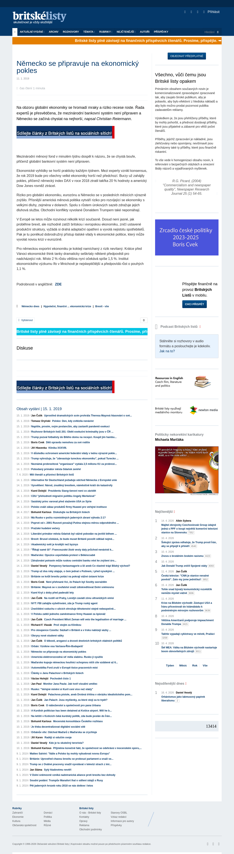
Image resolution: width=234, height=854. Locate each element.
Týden (170, 665)
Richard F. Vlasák (41, 624)
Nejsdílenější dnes (169, 683)
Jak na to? (167, 351)
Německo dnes (30, 306)
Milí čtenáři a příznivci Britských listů (52, 474)
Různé (47, 825)
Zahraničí (17, 812)
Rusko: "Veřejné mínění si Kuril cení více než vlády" (62, 689)
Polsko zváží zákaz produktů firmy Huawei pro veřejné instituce (69, 506)
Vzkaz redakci (118, 816)
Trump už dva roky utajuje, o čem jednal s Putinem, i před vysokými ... (73, 571)
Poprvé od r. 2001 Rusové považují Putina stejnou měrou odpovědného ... (75, 522)
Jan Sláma (36, 769)
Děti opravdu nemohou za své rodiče (68, 442)
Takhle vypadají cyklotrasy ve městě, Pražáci (188, 636)
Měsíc (183, 665)
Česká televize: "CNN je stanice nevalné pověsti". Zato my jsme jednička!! (185, 577)
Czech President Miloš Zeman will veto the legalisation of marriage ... (85, 619)
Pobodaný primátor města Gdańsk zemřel (56, 469)
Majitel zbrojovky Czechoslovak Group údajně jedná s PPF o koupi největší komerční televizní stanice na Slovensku (189, 529)
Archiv (53, 31)
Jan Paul (36, 683)
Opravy (83, 821)
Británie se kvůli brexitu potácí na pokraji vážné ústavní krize (67, 576)
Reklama (84, 825)
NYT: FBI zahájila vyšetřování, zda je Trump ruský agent (64, 603)
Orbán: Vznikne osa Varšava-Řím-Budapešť (57, 646)
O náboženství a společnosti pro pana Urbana (73, 705)
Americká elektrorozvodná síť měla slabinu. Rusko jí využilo (67, 657)
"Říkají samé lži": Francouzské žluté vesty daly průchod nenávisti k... (72, 549)
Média (47, 821)
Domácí (48, 812)
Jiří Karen (37, 737)
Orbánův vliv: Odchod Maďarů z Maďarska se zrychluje (64, 732)
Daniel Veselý (39, 565)
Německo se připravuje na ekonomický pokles (58, 651)
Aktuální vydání (32, 31)
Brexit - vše (102, 306)
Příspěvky (161, 31)
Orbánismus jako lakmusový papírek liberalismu (183, 698)
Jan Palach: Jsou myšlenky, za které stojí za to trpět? (76, 699)
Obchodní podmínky (90, 829)
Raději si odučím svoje (58, 737)
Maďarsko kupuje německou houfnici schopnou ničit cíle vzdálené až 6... (74, 662)
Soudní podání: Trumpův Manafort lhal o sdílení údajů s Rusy (66, 780)
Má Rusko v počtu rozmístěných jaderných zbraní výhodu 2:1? (68, 517)
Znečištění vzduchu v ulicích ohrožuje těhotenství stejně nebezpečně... (73, 608)
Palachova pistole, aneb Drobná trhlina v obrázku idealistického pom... (90, 694)
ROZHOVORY (71, 31)
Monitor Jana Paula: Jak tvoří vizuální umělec (70, 683)
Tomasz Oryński (40, 421)
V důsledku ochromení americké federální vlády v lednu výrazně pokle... (74, 453)
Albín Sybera (183, 520)
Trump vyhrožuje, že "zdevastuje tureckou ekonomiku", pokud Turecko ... (74, 458)
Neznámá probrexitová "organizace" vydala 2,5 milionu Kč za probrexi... (74, 464)
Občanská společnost (24, 825)
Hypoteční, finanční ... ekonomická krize (67, 306)
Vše (205, 665)
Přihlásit (211, 12)
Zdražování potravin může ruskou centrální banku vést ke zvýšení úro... (73, 560)
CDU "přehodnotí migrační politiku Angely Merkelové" (63, 496)
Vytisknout (25, 320)
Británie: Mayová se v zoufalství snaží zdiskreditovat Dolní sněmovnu (72, 587)
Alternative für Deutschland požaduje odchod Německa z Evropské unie (74, 480)
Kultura (16, 821)
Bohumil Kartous (41, 512)
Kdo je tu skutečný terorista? (66, 742)
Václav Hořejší (39, 678)
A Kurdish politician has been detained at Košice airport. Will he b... (71, 710)
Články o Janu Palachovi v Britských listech (57, 673)
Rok (194, 665)
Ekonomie (17, 816)
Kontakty (84, 816)
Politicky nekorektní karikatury (179, 437)
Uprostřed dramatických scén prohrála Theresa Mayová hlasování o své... (88, 415)
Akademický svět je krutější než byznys (54, 544)
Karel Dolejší (38, 490)
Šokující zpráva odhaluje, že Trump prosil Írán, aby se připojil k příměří (189, 544)
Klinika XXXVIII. (57, 447)
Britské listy (41, 18)
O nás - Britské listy (90, 812)
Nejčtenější (126, 31)
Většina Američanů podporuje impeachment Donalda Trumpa (187, 622)
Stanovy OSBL (119, 812)
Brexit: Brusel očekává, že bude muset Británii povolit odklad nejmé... (72, 539)
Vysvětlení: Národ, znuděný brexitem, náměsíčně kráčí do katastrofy (71, 485)
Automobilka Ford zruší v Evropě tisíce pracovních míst (64, 667)
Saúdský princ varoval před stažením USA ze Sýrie (61, 501)
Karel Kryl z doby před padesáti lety (52, 592)
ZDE (58, 284)
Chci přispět (194, 304)
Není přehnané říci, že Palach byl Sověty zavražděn (76, 582)
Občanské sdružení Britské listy (53, 844)
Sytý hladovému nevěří (57, 769)
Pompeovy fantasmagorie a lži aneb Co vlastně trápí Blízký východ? (89, 565)
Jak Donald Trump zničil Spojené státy (188, 566)
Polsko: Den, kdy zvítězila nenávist (73, 421)
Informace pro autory (122, 821)
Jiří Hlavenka (39, 447)
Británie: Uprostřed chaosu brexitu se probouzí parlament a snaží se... (71, 758)
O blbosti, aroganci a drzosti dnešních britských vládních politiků (83, 640)
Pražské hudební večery (45, 528)
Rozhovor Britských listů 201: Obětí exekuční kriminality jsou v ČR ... (72, 431)
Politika (48, 816)
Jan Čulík (36, 415)
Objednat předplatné (186, 56)
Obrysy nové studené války (47, 635)
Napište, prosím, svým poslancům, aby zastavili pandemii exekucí (70, 426)
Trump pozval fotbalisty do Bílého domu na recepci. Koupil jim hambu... (74, 437)
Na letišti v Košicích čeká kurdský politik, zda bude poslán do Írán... (71, 716)
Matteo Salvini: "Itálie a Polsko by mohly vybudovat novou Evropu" (70, 753)
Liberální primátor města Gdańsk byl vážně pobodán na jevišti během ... (74, 533)
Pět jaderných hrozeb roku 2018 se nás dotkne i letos (61, 785)
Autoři (144, 31)
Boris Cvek (37, 442)
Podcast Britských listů (177, 326)
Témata (89, 31)
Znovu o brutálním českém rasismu (186, 556)
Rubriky (105, 31)
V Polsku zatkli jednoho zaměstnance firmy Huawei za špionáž (68, 614)
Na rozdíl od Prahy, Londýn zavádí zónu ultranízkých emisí (79, 598)
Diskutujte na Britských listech (71, 512)
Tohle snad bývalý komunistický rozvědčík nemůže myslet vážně (186, 591)
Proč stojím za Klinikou (67, 624)
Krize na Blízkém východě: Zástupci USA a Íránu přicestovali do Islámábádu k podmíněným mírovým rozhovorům (186, 606)
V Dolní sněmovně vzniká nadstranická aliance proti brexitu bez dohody (72, 775)
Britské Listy (188, 816)
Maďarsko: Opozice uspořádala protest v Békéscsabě (63, 555)
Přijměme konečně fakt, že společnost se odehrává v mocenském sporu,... (97, 748)
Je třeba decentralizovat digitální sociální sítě (58, 726)
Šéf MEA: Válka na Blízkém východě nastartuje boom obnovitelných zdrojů (189, 649)
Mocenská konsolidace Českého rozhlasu (78, 721)
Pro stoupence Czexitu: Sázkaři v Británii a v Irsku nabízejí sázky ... (71, 630)
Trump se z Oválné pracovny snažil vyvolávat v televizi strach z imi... (70, 764)
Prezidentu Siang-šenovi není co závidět (72, 490)
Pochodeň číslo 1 (60, 678)
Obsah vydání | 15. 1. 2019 (39, 409)
